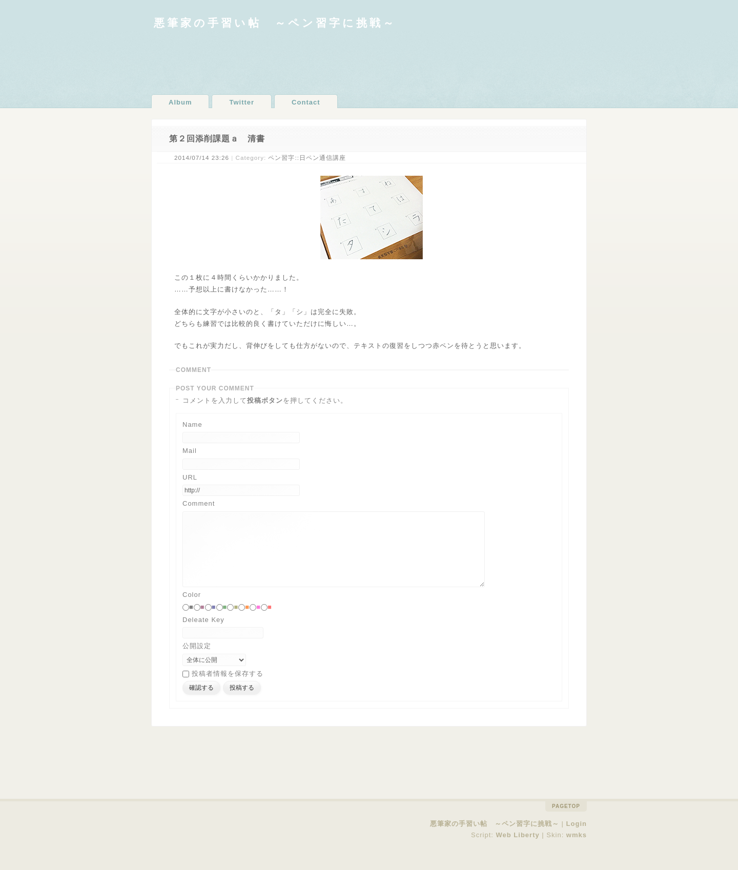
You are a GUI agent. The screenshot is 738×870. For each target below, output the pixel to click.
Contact (306, 102)
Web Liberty (518, 850)
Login (576, 839)
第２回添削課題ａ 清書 (217, 138)
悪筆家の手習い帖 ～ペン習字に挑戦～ (275, 23)
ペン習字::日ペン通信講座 (307, 157)
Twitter (241, 102)
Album (180, 102)
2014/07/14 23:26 (201, 157)
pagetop (566, 821)
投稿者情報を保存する (227, 689)
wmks (576, 850)
